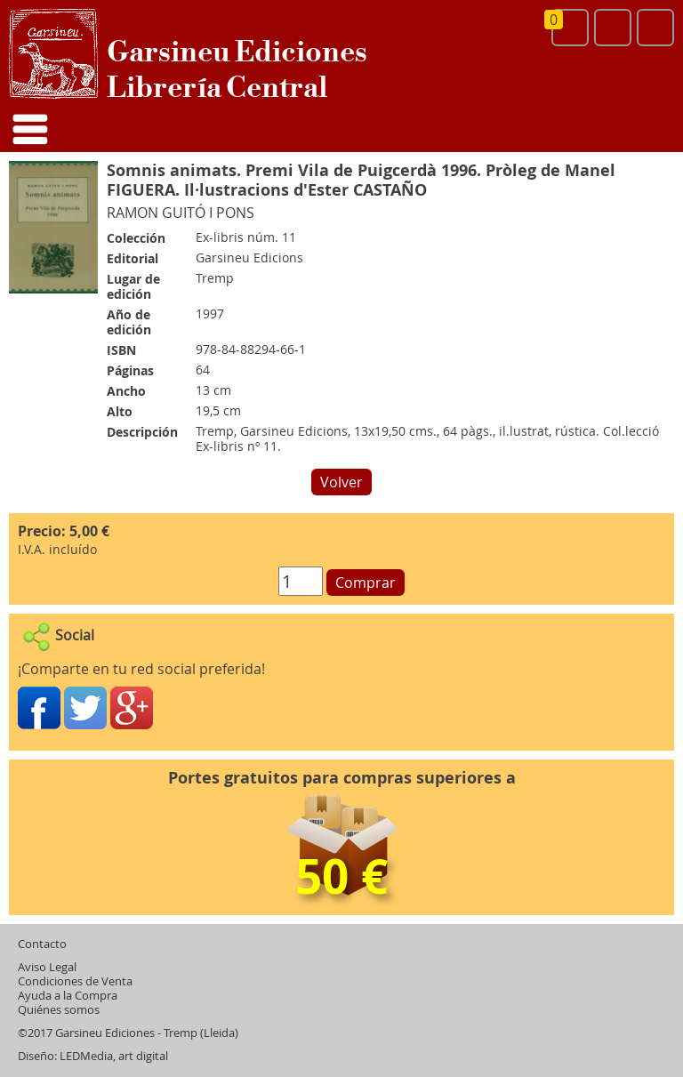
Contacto (42, 944)
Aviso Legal (47, 967)
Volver (341, 482)
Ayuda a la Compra (67, 995)
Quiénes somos (59, 1009)
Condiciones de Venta (75, 981)
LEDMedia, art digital (114, 1056)
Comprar (365, 582)
